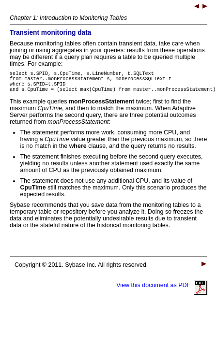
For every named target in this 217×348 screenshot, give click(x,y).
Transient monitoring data (50, 32)
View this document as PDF (161, 291)
